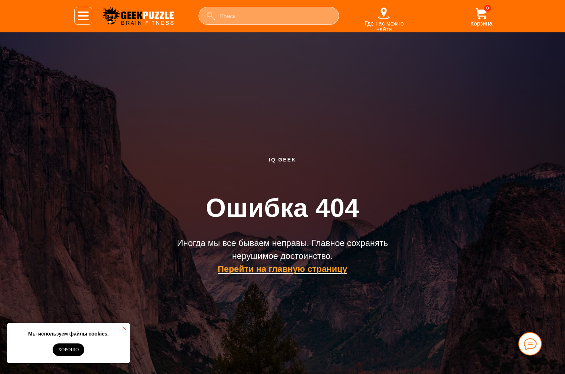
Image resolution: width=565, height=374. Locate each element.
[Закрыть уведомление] (124, 328)
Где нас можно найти (384, 26)
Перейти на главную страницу (282, 269)
